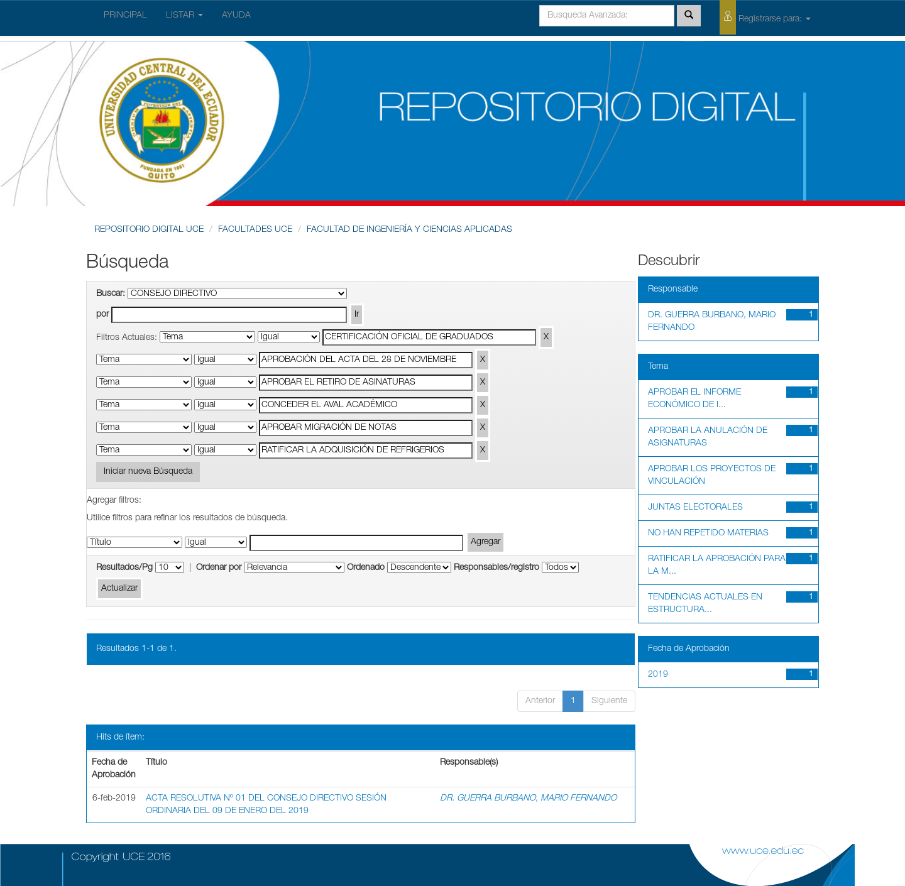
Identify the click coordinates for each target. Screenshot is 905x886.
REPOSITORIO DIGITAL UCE (149, 230)
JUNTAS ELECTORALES (695, 507)
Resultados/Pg (124, 568)
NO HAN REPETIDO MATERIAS (708, 533)
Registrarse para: (765, 17)
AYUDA (236, 15)
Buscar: (110, 294)
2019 (658, 674)
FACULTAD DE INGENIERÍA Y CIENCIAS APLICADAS (409, 230)
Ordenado (366, 568)
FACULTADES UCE (255, 230)
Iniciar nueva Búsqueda (148, 472)
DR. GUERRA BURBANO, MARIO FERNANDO (528, 798)
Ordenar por (218, 568)
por (102, 314)
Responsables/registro (496, 568)
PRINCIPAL (125, 15)
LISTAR (184, 15)
